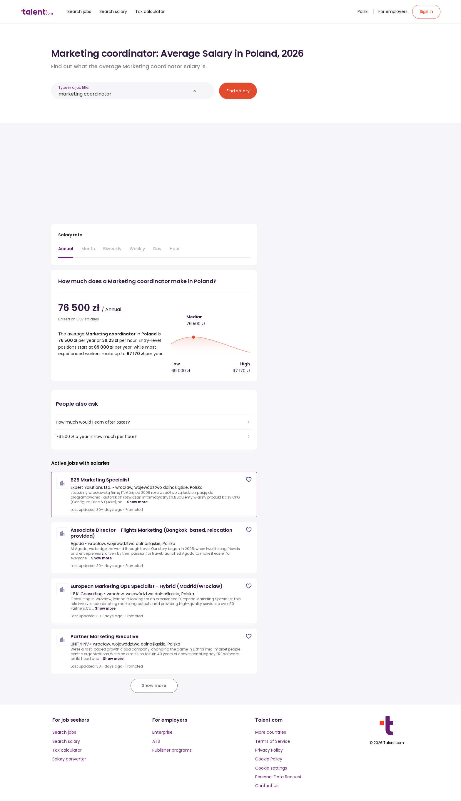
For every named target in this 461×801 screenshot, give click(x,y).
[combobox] (125, 94)
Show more (137, 502)
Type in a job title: (74, 87)
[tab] (65, 251)
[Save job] (249, 479)
